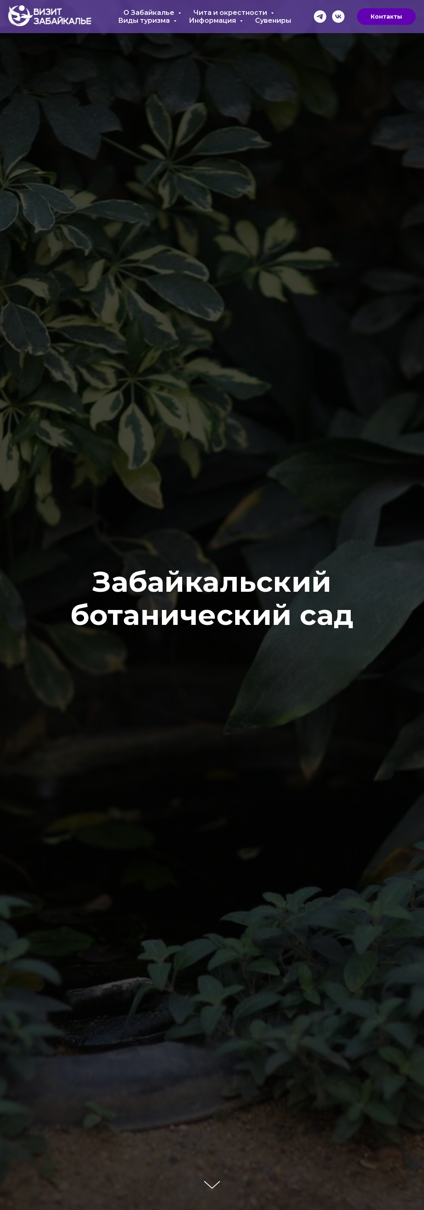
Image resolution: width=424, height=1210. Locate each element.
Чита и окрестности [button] (231, 13)
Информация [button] (213, 20)
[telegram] (320, 16)
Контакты (386, 16)
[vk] (338, 16)
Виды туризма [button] (144, 20)
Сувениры (273, 20)
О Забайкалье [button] (149, 13)
